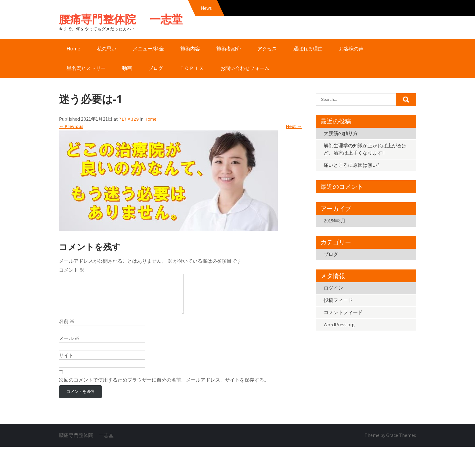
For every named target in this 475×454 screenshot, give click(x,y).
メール (69, 345)
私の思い (106, 48)
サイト (66, 363)
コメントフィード (343, 312)
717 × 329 (129, 119)
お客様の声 (351, 48)
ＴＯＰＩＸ (191, 68)
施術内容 (190, 48)
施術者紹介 (228, 48)
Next (294, 126)
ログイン (333, 288)
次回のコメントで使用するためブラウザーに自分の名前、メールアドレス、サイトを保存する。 (164, 387)
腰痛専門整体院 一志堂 (121, 19)
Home (73, 48)
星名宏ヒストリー (86, 68)
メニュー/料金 (148, 48)
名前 (66, 328)
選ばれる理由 (308, 48)
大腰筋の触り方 (341, 133)
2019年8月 (335, 221)
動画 (127, 68)
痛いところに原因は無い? (351, 165)
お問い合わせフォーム (244, 68)
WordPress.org (339, 324)
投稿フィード (338, 300)
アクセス (267, 48)
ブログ (155, 68)
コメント (71, 270)
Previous (71, 126)
